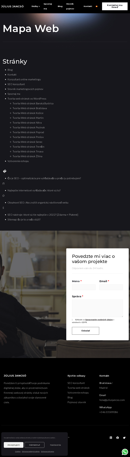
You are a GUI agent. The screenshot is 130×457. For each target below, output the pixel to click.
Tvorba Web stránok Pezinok (29, 127)
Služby (35, 6)
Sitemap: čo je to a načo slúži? (24, 219)
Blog (60, 6)
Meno (77, 281)
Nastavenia (55, 445)
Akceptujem (13, 445)
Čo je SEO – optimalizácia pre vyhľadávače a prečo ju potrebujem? (44, 178)
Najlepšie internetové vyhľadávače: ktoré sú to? (34, 190)
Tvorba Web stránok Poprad (28, 132)
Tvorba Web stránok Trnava (28, 151)
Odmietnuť (34, 445)
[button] (115, 6)
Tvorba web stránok (79, 387)
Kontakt (88, 6)
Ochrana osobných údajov (31, 451)
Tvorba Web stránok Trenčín (28, 146)
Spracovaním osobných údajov (99, 320)
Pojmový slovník (77, 402)
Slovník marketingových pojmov (25, 88)
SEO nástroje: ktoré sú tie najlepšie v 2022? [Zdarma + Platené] (43, 214)
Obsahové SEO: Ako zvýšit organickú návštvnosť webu (38, 202)
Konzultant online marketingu (24, 79)
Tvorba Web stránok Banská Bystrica (33, 103)
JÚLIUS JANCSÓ (12, 6)
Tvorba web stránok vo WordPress (27, 98)
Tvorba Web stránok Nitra (27, 122)
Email (104, 281)
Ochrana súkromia (47, 451)
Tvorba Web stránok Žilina (27, 156)
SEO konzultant (16, 84)
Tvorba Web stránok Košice (28, 112)
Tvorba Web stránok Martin (28, 117)
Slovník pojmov (70, 6)
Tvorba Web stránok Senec (27, 141)
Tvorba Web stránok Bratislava (30, 108)
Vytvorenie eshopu (18, 160)
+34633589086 (108, 412)
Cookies (18, 451)
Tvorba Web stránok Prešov (28, 136)
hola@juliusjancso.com (112, 399)
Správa (77, 296)
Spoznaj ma (48, 6)
